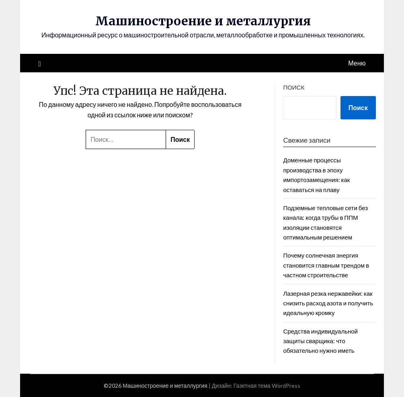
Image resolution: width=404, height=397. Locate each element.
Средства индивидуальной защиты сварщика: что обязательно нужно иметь (320, 340)
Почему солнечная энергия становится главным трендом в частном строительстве (326, 265)
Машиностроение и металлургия (203, 21)
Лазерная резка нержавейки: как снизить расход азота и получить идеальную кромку (328, 303)
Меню (356, 63)
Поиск (293, 87)
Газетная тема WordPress (267, 385)
